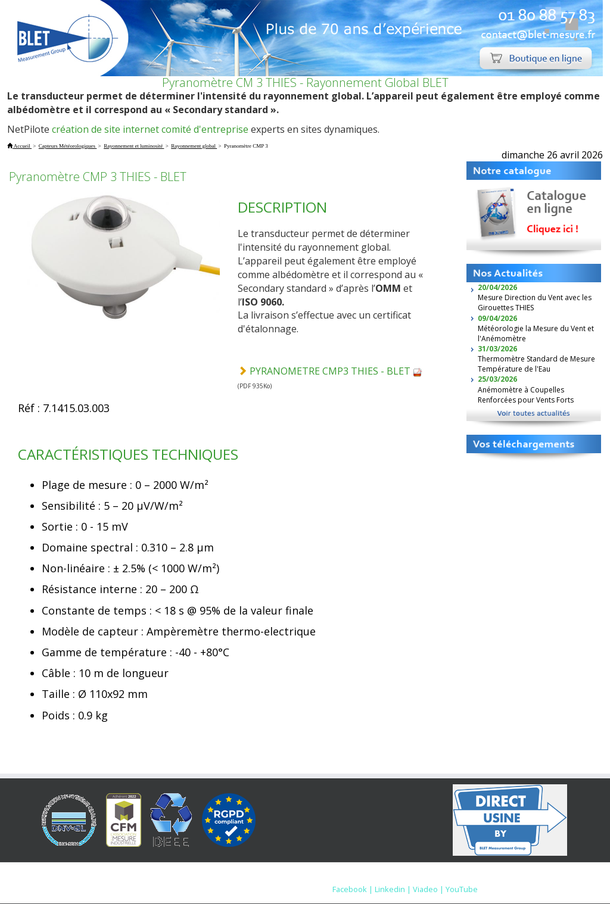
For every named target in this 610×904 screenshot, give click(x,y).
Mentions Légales (375, 877)
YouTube (462, 889)
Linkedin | (393, 889)
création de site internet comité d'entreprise (150, 129)
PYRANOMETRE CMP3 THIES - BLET (336, 371)
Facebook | (352, 889)
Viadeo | (428, 889)
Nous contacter (448, 877)
